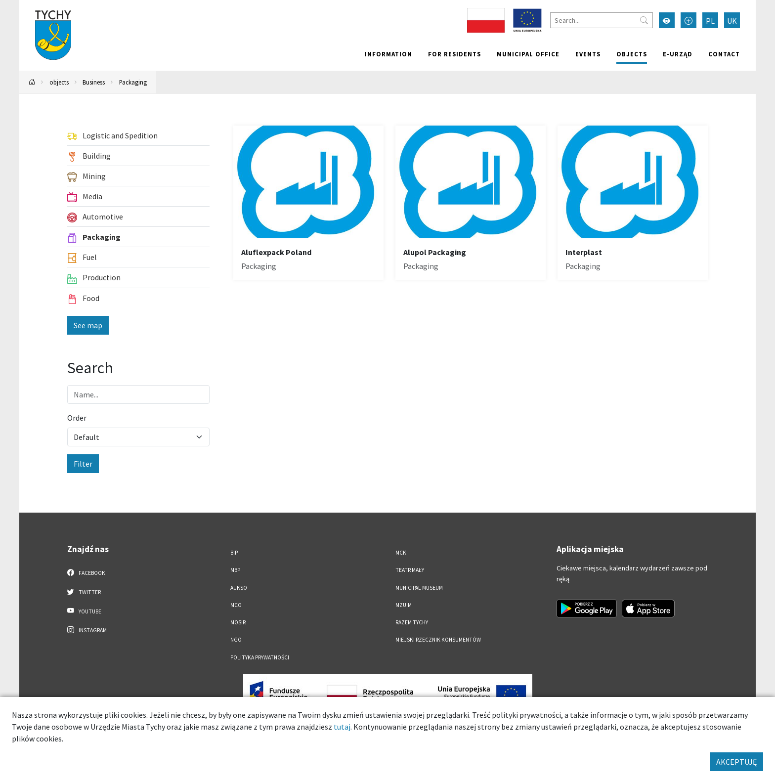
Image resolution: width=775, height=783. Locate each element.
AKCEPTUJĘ (736, 762)
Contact (724, 54)
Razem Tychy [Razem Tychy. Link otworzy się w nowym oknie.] (411, 622)
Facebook (86, 572)
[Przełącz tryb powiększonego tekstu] (688, 20)
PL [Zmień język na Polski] (710, 21)
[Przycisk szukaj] (644, 20)
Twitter (84, 591)
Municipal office (528, 54)
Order (76, 418)
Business (94, 82)
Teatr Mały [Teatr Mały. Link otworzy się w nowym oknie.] (409, 569)
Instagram (87, 629)
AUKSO (238, 587)
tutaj (342, 727)
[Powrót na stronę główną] (32, 82)
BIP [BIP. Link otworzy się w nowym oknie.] (234, 552)
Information (388, 54)
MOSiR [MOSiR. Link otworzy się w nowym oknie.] (238, 622)
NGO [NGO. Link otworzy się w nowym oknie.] (236, 639)
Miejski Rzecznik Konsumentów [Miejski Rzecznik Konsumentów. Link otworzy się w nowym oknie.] (438, 639)
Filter (83, 464)
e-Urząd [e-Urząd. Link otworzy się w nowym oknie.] (677, 54)
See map (88, 325)
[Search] (601, 20)
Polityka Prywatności (259, 657)
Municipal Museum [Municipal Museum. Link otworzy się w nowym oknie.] (419, 587)
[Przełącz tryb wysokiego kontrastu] (667, 20)
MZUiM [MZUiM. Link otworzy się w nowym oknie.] (403, 605)
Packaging (133, 82)
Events (588, 54)
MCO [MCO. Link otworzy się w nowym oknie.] (236, 605)
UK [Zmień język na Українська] (732, 21)
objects (631, 54)
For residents (454, 54)
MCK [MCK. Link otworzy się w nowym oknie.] (400, 552)
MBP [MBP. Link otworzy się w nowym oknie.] (235, 569)
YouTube (84, 611)
